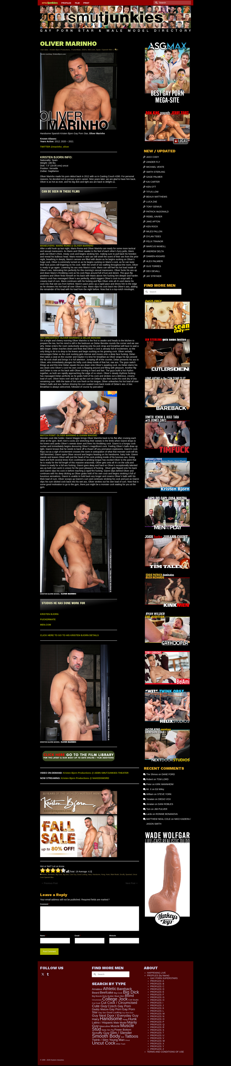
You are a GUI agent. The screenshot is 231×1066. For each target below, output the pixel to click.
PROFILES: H (157, 1000)
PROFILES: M (157, 1013)
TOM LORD (163, 779)
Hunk (108, 874)
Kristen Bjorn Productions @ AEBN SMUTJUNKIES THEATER (95, 773)
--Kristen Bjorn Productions (59, 50)
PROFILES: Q (157, 1024)
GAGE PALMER (154, 177)
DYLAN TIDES (153, 236)
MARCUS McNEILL (156, 246)
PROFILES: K (157, 1008)
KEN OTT (151, 186)
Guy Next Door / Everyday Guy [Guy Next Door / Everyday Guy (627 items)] (115, 1015)
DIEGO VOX (164, 799)
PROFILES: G (157, 997)
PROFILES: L (157, 1011)
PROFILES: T (157, 1032)
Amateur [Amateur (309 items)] (97, 989)
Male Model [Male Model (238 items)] (120, 1022)
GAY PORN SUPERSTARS (164, 978)
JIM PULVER (160, 809)
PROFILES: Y (157, 1046)
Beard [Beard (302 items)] (95, 992)
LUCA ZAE (151, 201)
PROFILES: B (157, 983)
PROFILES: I (156, 1002)
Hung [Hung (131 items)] (125, 1019)
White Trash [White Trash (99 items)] (120, 1044)
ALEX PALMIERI (154, 261)
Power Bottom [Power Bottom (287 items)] (122, 1029)
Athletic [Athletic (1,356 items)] (109, 988)
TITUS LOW (152, 191)
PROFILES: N (157, 1016)
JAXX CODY (152, 157)
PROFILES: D (157, 989)
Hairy (90, 874)
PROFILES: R (157, 1027)
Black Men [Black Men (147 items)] (119, 996)
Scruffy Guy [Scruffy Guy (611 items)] (100, 1033)
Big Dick (66, 874)
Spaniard (128, 874)
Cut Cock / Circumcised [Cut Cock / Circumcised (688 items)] (119, 1003)
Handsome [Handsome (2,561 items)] (111, 1018)
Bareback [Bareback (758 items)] (124, 989)
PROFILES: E (157, 992)
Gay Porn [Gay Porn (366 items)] (115, 1009)
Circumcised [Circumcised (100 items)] (97, 1000)
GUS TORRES (153, 266)
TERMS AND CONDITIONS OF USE (165, 1051)
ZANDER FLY (153, 162)
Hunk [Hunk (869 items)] (132, 1019)
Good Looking (82, 874)
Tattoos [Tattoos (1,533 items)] (131, 1036)
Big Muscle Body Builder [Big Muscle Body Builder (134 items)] (103, 996)
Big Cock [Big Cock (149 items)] (118, 993)
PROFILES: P (157, 1022)
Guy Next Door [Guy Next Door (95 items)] (127, 1013)
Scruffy (122, 874)
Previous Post (51, 883)
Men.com (91, 50)
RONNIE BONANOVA (167, 814)
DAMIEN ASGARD (155, 256)
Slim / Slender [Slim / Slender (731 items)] (121, 1033)
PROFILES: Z (157, 1049)
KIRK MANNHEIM (164, 784)
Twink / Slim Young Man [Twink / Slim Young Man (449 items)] (108, 1039)
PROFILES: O (157, 1019)
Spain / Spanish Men (104, 50)
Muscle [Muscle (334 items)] (115, 1026)
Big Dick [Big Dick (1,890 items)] (131, 992)
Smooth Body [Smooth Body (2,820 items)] (106, 1036)
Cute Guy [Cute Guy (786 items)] (99, 1006)
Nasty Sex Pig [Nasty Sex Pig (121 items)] (108, 1030)
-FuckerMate (76, 50)
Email (78, 936)
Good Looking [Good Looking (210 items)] (114, 1012)
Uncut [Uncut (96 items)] (127, 1040)
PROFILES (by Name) (158, 975)
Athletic (44, 874)
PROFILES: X (157, 1043)
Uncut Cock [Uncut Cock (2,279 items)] (103, 1042)
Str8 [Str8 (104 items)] (122, 1037)
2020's (84, 50)
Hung (103, 874)
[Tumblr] (48, 973)
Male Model (115, 874)
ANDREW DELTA (155, 251)
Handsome (96, 874)
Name (43, 936)
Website (112, 936)
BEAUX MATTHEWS (156, 196)
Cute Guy (73, 874)
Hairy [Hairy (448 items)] (95, 1019)
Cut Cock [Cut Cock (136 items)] (96, 1003)
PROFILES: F (157, 994)
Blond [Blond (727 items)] (129, 996)
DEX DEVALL (153, 271)
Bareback (51, 874)
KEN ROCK (152, 226)
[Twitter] (43, 973)
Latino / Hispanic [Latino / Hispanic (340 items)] (102, 1022)
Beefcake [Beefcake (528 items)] (106, 992)
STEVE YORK (164, 794)
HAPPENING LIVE (156, 972)
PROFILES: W (157, 1041)
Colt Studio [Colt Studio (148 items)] (133, 1000)
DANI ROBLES (165, 804)
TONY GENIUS (154, 206)
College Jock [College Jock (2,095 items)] (115, 998)
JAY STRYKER (153, 276)
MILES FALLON (154, 231)
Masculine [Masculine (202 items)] (104, 1026)
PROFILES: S (157, 1030)
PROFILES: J (157, 1005)
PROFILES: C (157, 986)
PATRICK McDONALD (157, 211)
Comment (44, 904)
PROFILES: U (157, 1035)
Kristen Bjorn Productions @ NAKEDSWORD (85, 778)
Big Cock (59, 874)
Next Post (130, 883)
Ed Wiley (159, 789)
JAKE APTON (153, 221)
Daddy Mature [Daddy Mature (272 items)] (100, 1009)
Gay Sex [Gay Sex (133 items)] (102, 1013)
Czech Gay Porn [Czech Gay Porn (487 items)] (119, 1006)
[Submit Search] (156, 3)
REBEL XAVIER (154, 216)
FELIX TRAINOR (154, 241)
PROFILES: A (157, 981)
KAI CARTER (153, 182)
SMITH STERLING (155, 172)
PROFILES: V (157, 1038)
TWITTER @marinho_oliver (54, 146)
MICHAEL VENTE (155, 167)
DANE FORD (168, 774)
